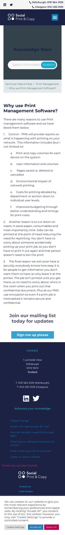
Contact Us (25, 486)
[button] (55, 17)
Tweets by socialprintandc (20, 465)
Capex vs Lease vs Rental (25, 456)
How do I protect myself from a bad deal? (32, 434)
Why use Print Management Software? (32, 88)
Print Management (47, 84)
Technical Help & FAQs (18, 84)
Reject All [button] (51, 527)
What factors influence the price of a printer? (32, 443)
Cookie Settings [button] (15, 527)
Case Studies (26, 491)
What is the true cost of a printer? (30, 451)
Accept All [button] (35, 527)
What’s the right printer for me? (29, 426)
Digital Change (19, 420)
